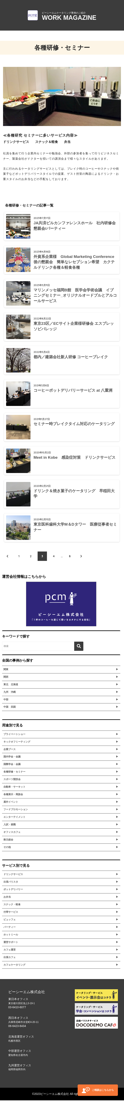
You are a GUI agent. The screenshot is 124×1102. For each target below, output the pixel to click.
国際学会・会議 (12, 766)
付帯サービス (10, 913)
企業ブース (9, 750)
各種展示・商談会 (13, 796)
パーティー (9, 928)
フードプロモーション (15, 811)
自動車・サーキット (14, 788)
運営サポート (10, 943)
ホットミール (10, 936)
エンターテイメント (14, 818)
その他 (7, 848)
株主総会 (8, 841)
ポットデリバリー (13, 891)
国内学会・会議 (12, 758)
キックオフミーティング (16, 743)
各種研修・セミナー (14, 773)
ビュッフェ (9, 921)
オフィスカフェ (12, 833)
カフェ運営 (9, 951)
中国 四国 (9, 708)
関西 (5, 678)
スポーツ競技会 (12, 780)
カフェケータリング (14, 966)
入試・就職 (9, 826)
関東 (5, 671)
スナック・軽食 (12, 906)
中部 (5, 701)
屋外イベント (10, 803)
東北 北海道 (10, 686)
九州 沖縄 (9, 693)
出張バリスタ (10, 883)
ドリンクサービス (13, 875)
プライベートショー (14, 735)
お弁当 (7, 898)
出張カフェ (9, 958)
